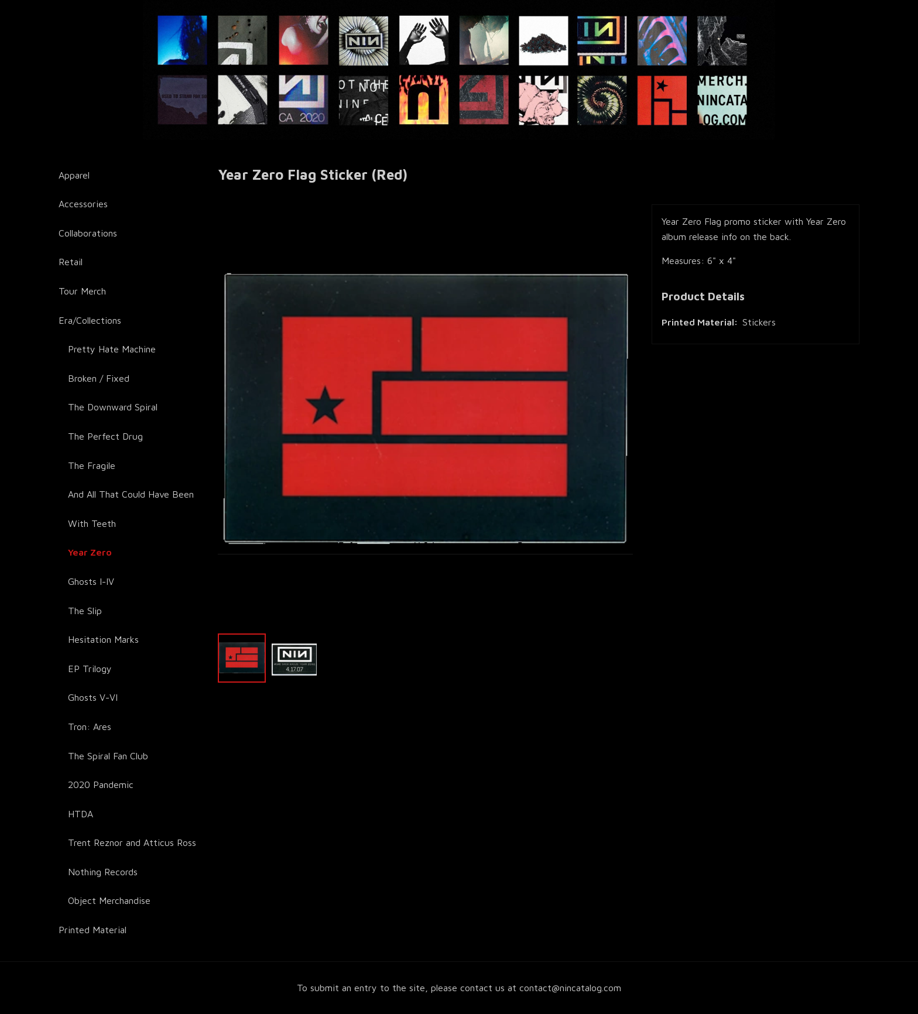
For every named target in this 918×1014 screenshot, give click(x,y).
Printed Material (92, 929)
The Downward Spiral (112, 407)
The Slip (85, 610)
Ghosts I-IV (91, 581)
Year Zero (90, 552)
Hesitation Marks (103, 639)
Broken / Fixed (98, 378)
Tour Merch (82, 291)
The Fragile (91, 465)
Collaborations (88, 233)
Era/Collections (90, 320)
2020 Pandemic (100, 784)
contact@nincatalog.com (570, 987)
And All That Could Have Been (131, 494)
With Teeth (92, 523)
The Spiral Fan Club (108, 756)
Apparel (74, 175)
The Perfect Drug (105, 436)
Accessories (83, 203)
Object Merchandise (109, 900)
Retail (71, 261)
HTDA (80, 814)
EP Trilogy (90, 668)
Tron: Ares (89, 726)
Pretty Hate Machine (112, 349)
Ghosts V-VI (93, 697)
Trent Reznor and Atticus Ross (132, 842)
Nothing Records (103, 871)
